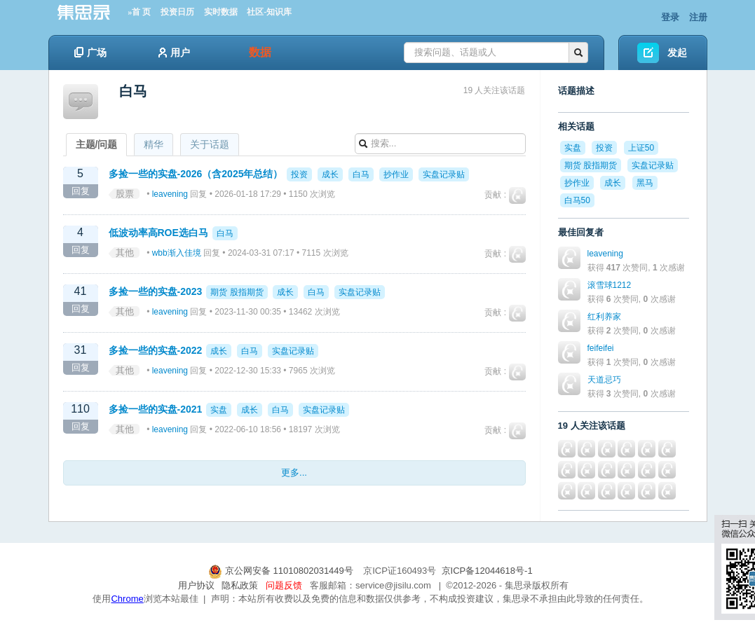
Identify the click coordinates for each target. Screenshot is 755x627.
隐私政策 (240, 585)
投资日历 (177, 12)
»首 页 (139, 12)
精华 (153, 144)
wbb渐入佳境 (176, 253)
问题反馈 (284, 585)
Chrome (127, 598)
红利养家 (604, 317)
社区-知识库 (269, 12)
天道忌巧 (604, 380)
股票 (125, 193)
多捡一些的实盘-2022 (156, 350)
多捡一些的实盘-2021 (156, 409)
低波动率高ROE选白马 (158, 232)
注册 (698, 17)
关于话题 (209, 144)
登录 (670, 17)
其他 (125, 252)
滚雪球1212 (609, 285)
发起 (677, 52)
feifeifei (600, 348)
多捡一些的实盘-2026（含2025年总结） (196, 173)
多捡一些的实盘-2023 (156, 291)
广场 (90, 52)
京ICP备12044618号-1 (487, 570)
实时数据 (221, 12)
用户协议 (196, 585)
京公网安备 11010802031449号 (281, 570)
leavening (170, 194)
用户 (174, 52)
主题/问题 (97, 144)
